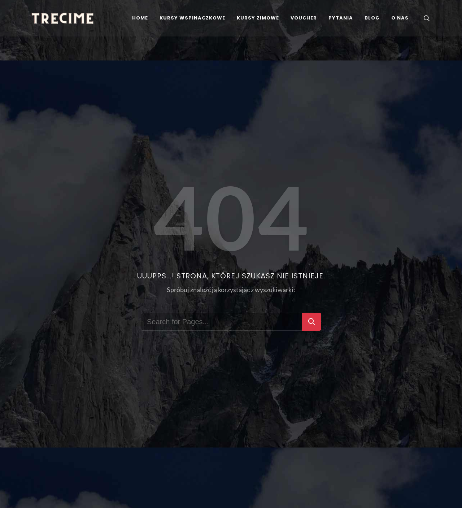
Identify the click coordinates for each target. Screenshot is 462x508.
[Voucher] (303, 18)
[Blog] (372, 18)
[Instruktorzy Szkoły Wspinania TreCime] (400, 18)
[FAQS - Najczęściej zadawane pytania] (340, 18)
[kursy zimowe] (257, 18)
